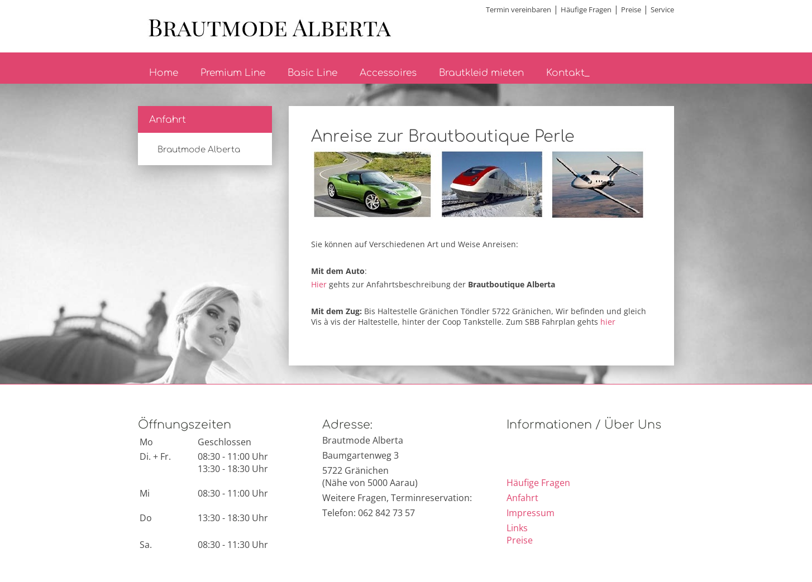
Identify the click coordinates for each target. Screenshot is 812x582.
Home (163, 73)
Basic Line (312, 73)
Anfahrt (167, 119)
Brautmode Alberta (198, 150)
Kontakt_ (567, 73)
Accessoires (388, 73)
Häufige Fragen (586, 9)
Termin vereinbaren (518, 9)
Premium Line (232, 73)
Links (517, 528)
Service (662, 9)
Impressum (531, 513)
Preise (631, 9)
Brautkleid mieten (481, 73)
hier (607, 321)
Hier (319, 284)
